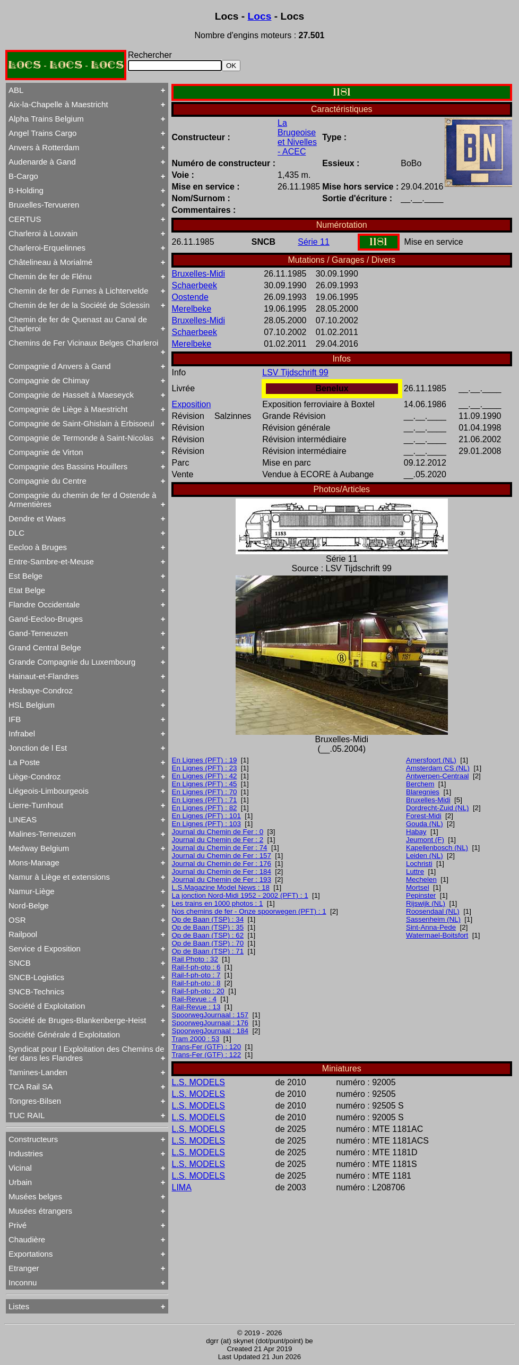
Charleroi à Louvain (42, 233)
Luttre (415, 871)
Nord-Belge (28, 905)
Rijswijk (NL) (425, 903)
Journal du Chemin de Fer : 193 (221, 879)
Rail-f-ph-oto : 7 (196, 975)
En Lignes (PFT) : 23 (204, 768)
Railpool (22, 934)
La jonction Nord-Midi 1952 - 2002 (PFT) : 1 (240, 895)
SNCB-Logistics (36, 977)
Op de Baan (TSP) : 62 (208, 935)
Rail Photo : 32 (195, 959)
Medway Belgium (38, 848)
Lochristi (419, 864)
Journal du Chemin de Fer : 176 (221, 864)
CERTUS (24, 219)
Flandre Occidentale (44, 604)
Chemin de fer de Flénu (50, 276)
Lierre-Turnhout (35, 805)
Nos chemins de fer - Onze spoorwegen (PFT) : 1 (249, 911)
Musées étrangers (40, 1210)
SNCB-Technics (36, 991)
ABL (15, 90)
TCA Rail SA (30, 1086)
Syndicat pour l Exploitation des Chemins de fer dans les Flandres (86, 1053)
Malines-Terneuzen (42, 833)
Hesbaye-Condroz (40, 690)
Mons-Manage (33, 862)
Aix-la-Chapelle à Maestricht (58, 104)
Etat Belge (26, 590)
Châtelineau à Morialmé (50, 262)
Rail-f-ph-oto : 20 (198, 991)
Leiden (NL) (424, 856)
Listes (18, 1306)
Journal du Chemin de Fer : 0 (218, 832)
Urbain (20, 1182)
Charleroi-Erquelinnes (46, 247)
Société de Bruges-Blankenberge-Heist (77, 1020)
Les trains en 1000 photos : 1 (217, 903)
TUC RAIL (26, 1115)
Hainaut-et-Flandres (43, 676)
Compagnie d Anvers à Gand (59, 366)
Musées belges (35, 1196)
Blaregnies (422, 792)
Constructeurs (33, 1139)
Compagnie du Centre (47, 480)
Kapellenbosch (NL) (437, 848)
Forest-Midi (424, 816)
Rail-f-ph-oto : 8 (196, 983)
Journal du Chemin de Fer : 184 (221, 871)
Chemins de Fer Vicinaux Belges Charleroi (83, 342)
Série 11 (314, 241)
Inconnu (22, 1282)
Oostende (190, 297)
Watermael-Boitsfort (437, 935)
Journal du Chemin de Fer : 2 (218, 840)
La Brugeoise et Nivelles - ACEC (297, 137)
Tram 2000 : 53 (196, 1039)
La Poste (24, 762)
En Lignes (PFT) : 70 (204, 792)
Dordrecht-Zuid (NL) (437, 808)
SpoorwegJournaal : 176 (210, 1023)
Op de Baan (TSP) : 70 (208, 943)
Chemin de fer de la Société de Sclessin (79, 305)
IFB (14, 719)
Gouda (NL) (424, 824)
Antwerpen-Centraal (437, 776)
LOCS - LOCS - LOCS (66, 65)
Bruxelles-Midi (198, 273)
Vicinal (20, 1167)
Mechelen (421, 879)
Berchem (420, 784)
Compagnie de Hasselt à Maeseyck (71, 394)
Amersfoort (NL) (431, 760)
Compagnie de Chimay (49, 380)
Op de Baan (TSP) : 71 (208, 951)
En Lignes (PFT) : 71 (204, 800)
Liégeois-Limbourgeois (48, 790)
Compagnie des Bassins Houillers (67, 466)
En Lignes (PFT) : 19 (204, 760)
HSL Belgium (31, 704)
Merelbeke (192, 308)
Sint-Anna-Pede (431, 927)
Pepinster (421, 895)
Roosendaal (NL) (433, 911)
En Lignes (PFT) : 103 (206, 824)
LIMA (182, 1187)
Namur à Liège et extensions (59, 876)
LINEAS (22, 819)
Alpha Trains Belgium (46, 118)
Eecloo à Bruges (37, 547)
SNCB (19, 962)
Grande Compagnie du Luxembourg (71, 661)
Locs (260, 16)
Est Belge (25, 575)
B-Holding (26, 190)
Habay (416, 832)
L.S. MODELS (198, 1082)
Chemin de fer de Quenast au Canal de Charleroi (77, 324)
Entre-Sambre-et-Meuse (51, 561)
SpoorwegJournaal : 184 (210, 1031)
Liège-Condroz (34, 776)
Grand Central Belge (44, 647)
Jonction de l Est (37, 747)
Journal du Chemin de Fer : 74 (219, 848)
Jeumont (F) (425, 840)
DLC (16, 532)
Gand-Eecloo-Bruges (45, 618)
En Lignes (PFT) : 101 (206, 816)
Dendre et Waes (37, 518)
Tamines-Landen (37, 1072)
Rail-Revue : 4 (194, 999)
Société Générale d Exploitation (64, 1034)
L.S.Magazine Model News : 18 (221, 887)
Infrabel (21, 733)
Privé (17, 1225)
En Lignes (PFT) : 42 (204, 776)
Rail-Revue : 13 (196, 1007)
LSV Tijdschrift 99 (295, 372)
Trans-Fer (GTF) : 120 (206, 1047)
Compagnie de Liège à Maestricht (67, 409)
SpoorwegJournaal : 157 (210, 1015)
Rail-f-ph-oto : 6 (196, 967)
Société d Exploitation (46, 1005)
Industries (25, 1153)
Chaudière (26, 1239)
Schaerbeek (194, 285)
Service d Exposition (44, 948)
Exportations (30, 1253)
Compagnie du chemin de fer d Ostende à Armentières (82, 500)
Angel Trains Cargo (42, 133)
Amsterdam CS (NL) (438, 768)
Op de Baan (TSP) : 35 (208, 927)
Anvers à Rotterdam (43, 147)
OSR (17, 919)
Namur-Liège (31, 891)
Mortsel (417, 887)
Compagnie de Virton (45, 452)
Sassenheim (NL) (433, 919)
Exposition (191, 404)
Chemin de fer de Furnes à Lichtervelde (78, 290)
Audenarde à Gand (42, 161)
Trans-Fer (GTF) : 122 (206, 1055)
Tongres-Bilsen (34, 1100)
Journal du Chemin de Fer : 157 (221, 856)
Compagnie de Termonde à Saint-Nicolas (80, 437)
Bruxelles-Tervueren (43, 204)
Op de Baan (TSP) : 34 (208, 919)
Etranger (23, 1268)
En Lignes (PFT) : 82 (204, 808)
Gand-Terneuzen (38, 633)
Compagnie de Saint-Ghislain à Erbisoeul (81, 423)
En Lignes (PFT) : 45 (204, 784)
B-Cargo (23, 176)
